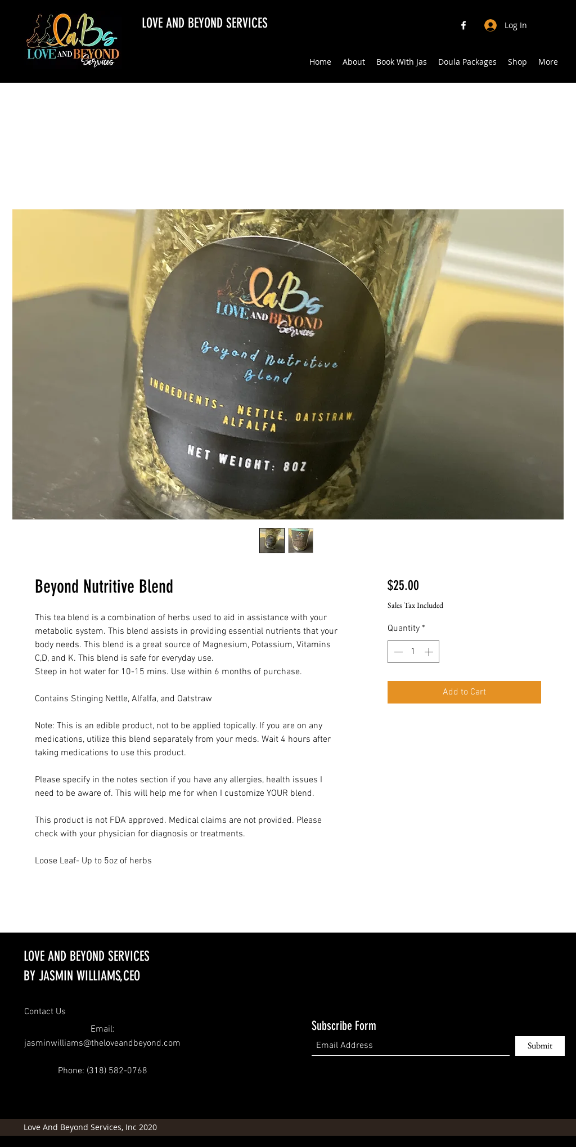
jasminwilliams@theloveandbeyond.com (102, 1043)
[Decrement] (397, 651)
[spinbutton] (413, 651)
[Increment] (430, 651)
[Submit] (540, 1046)
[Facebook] (463, 25)
